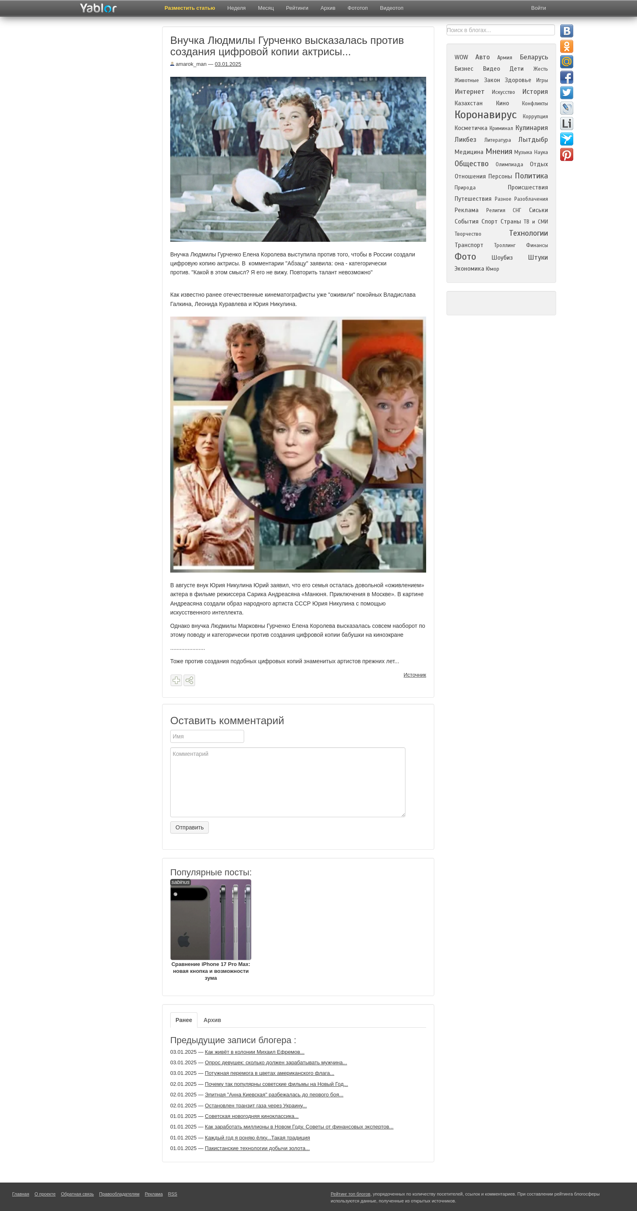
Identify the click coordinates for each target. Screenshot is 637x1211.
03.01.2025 (228, 64)
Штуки (538, 257)
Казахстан (469, 103)
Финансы (537, 245)
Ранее (184, 1020)
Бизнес (464, 68)
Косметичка (471, 128)
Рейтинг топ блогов (350, 1193)
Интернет (470, 91)
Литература (497, 140)
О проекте (45, 1193)
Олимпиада (509, 164)
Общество (472, 163)
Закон (492, 80)
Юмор (492, 269)
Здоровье (518, 80)
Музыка (523, 152)
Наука (541, 152)
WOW (461, 57)
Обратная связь (77, 1193)
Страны (510, 221)
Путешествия (473, 198)
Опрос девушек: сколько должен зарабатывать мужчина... (276, 1062)
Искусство (503, 92)
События (467, 221)
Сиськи (538, 210)
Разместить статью (190, 8)
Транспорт (469, 245)
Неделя (237, 8)
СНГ (517, 210)
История (535, 91)
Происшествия (528, 187)
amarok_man (188, 64)
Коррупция (535, 116)
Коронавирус (486, 115)
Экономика (469, 268)
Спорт (489, 221)
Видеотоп (391, 8)
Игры (542, 80)
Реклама (467, 210)
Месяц (266, 8)
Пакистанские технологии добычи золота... (257, 1148)
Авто (482, 57)
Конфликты (535, 103)
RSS (173, 1193)
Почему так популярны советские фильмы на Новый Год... (276, 1084)
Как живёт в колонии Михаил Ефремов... (254, 1052)
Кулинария (531, 128)
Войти (538, 8)
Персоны (500, 176)
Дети (516, 68)
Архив (328, 8)
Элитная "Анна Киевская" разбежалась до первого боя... (274, 1095)
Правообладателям (119, 1193)
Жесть (540, 69)
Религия (495, 210)
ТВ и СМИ (536, 222)
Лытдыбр (533, 139)
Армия (504, 57)
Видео (491, 68)
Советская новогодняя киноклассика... (252, 1116)
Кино (502, 103)
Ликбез (466, 139)
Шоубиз (502, 257)
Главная (20, 1193)
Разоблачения (531, 199)
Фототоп (358, 8)
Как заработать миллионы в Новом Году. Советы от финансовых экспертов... (299, 1127)
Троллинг (505, 245)
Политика (531, 175)
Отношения (470, 176)
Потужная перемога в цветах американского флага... (269, 1073)
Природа (465, 187)
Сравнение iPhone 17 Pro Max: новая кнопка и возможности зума (210, 930)
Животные (467, 80)
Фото (465, 257)
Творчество (468, 234)
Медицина (469, 152)
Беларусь (534, 57)
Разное (503, 199)
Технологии (528, 233)
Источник (415, 675)
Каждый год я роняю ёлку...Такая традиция (257, 1138)
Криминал (501, 128)
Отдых (539, 164)
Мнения (498, 151)
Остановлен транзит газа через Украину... (256, 1105)
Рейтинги (297, 8)
